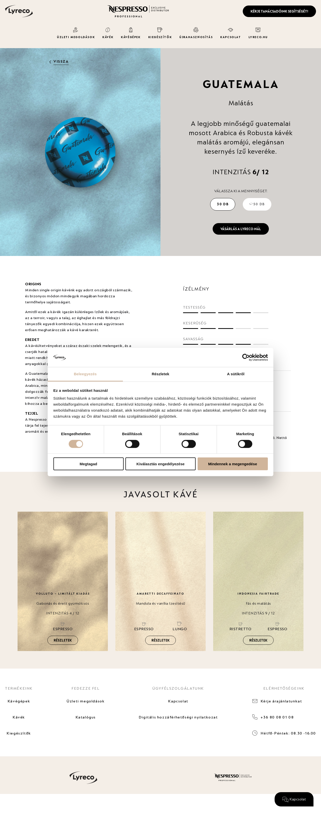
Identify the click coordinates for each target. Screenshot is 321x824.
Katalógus (85, 717)
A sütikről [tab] (236, 374)
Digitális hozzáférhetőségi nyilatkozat (178, 717)
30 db (222, 204)
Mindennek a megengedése (232, 464)
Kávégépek (19, 701)
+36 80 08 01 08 (277, 717)
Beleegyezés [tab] (85, 374)
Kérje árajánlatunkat (281, 701)
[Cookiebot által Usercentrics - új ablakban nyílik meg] (246, 357)
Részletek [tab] (160, 374)
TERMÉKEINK (19, 688)
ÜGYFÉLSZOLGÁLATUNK (178, 688)
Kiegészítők (19, 733)
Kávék (19, 717)
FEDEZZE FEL (85, 688)
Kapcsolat (178, 701)
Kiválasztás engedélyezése (160, 464)
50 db (257, 204)
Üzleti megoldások (85, 701)
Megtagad (88, 464)
